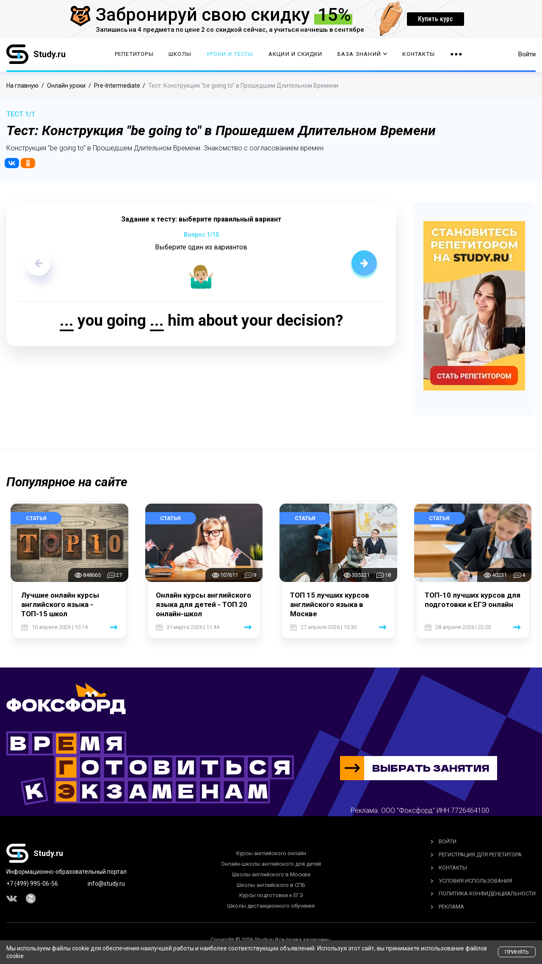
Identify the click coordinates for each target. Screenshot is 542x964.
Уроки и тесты (230, 55)
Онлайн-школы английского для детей (271, 864)
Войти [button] (527, 55)
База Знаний (362, 55)
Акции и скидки (295, 55)
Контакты (418, 55)
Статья (36, 518)
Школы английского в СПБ (271, 885)
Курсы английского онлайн (271, 853)
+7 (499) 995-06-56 (32, 883)
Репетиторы (134, 55)
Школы (180, 55)
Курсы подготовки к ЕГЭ (271, 895)
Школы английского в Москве (271, 874)
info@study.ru (106, 883)
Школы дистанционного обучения (271, 906)
